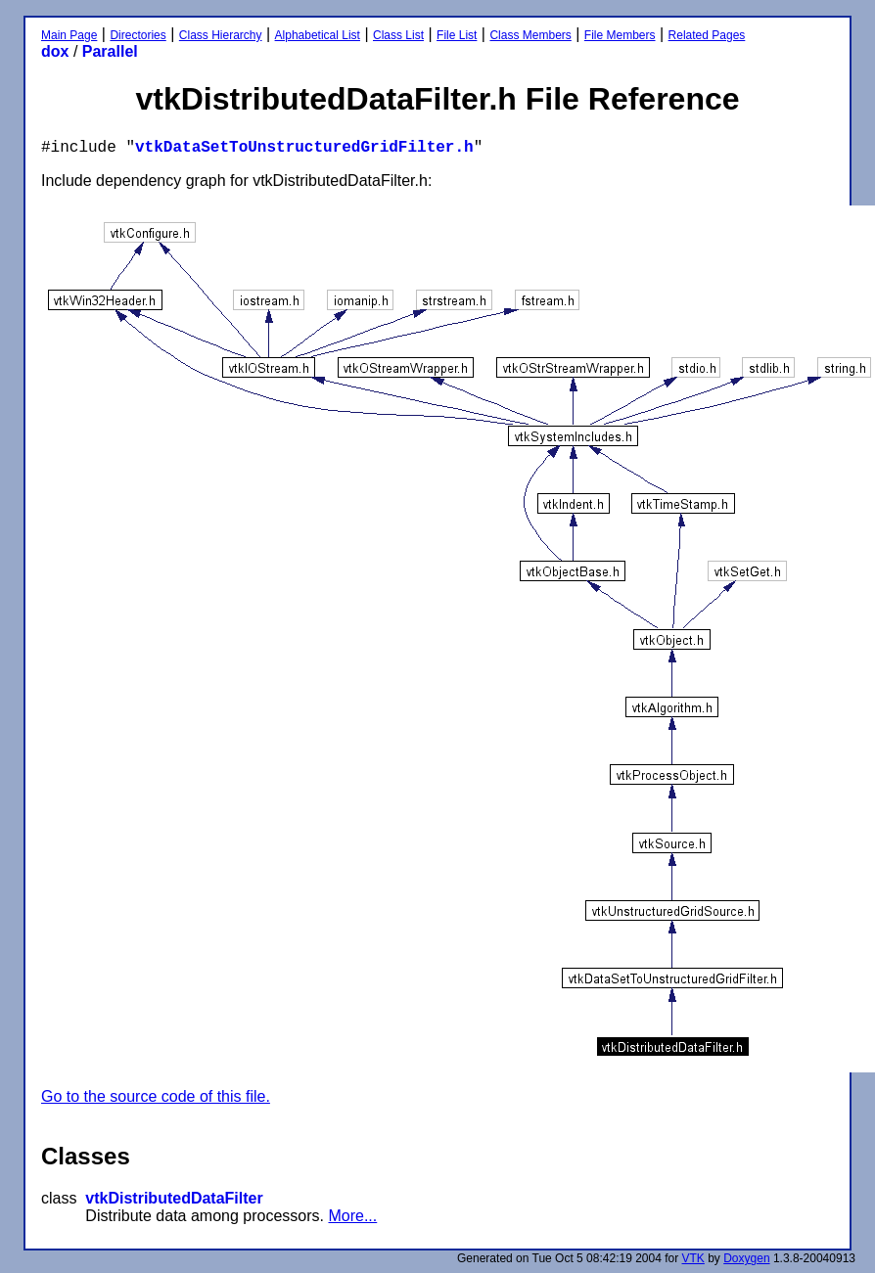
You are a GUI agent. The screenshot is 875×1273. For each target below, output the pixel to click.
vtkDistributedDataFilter (173, 1198)
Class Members (530, 35)
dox (55, 51)
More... (352, 1215)
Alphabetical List (317, 35)
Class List (398, 35)
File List (457, 35)
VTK (693, 1258)
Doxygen (746, 1258)
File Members (620, 35)
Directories (137, 35)
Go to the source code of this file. (155, 1096)
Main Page (69, 35)
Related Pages (707, 35)
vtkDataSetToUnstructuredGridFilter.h (304, 148)
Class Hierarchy (220, 35)
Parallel (110, 51)
